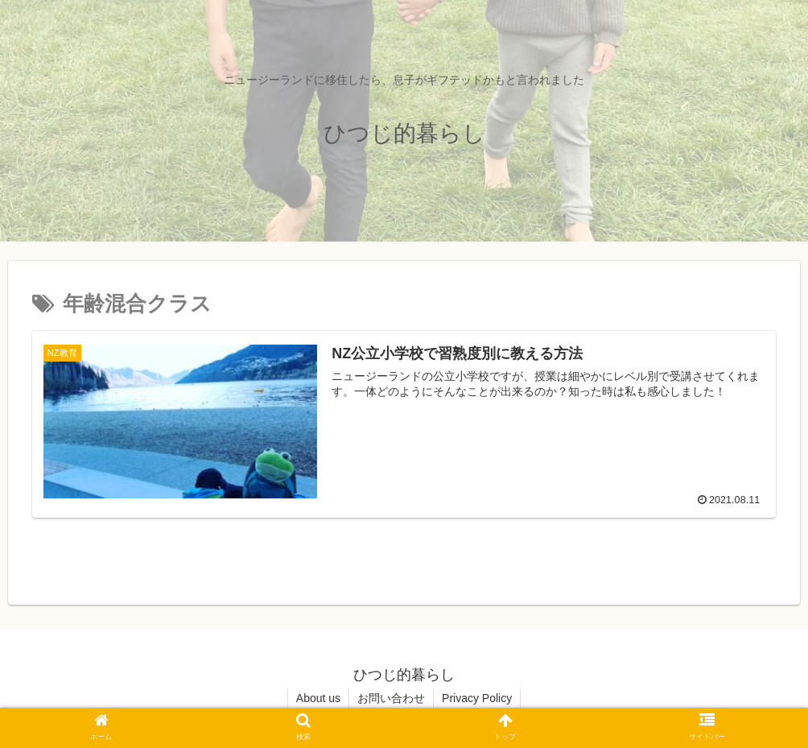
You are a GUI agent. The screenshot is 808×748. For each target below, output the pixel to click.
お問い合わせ (391, 698)
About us (318, 698)
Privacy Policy (477, 698)
